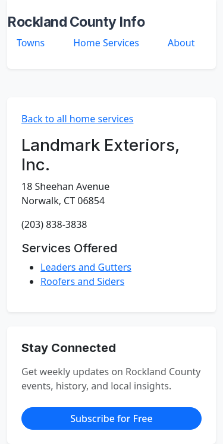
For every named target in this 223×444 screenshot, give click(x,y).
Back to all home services (77, 118)
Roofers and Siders (82, 281)
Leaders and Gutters (85, 267)
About (181, 42)
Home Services (106, 42)
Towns (31, 42)
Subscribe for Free (111, 418)
